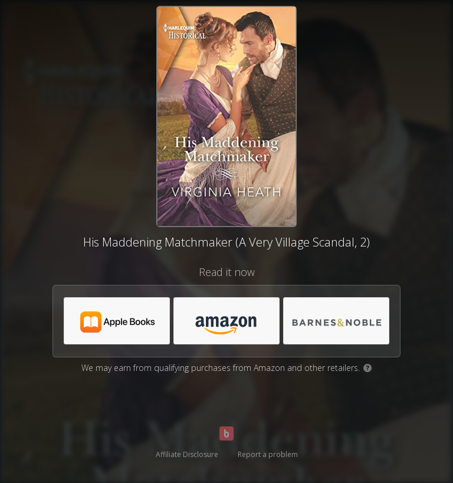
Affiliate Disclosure (187, 454)
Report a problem (268, 454)
